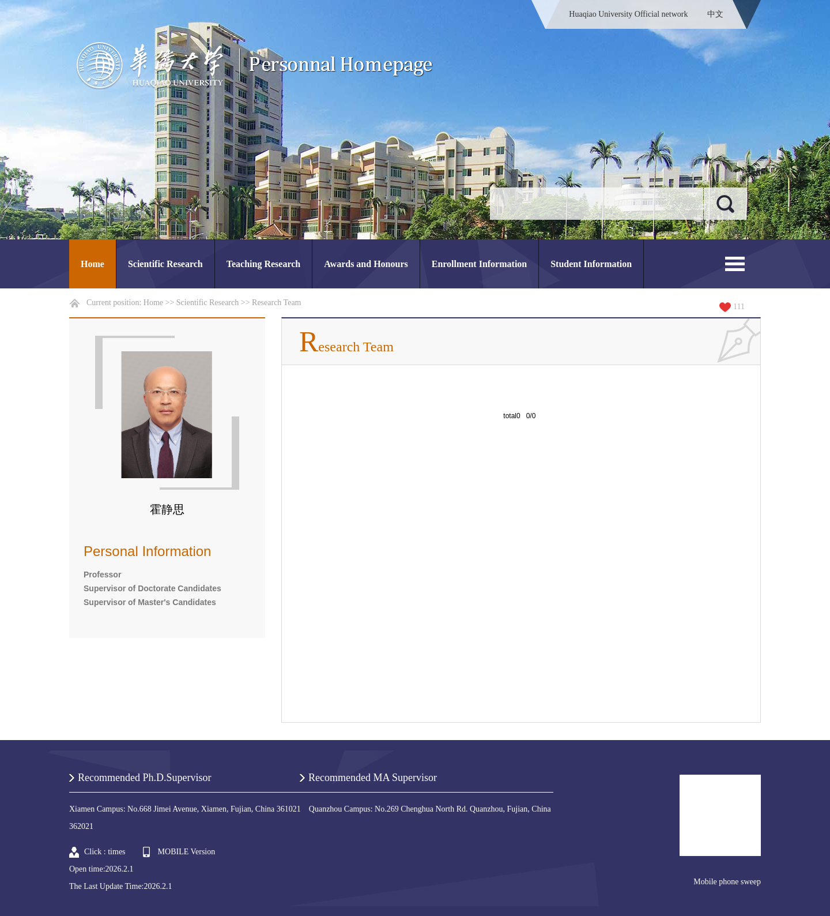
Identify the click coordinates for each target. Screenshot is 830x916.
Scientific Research (165, 264)
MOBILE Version (187, 851)
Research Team (276, 302)
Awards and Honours (366, 264)
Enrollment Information (479, 264)
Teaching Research (263, 264)
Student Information (591, 264)
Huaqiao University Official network (628, 14)
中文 (715, 14)
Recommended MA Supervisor (372, 777)
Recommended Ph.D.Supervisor (144, 777)
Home (92, 264)
